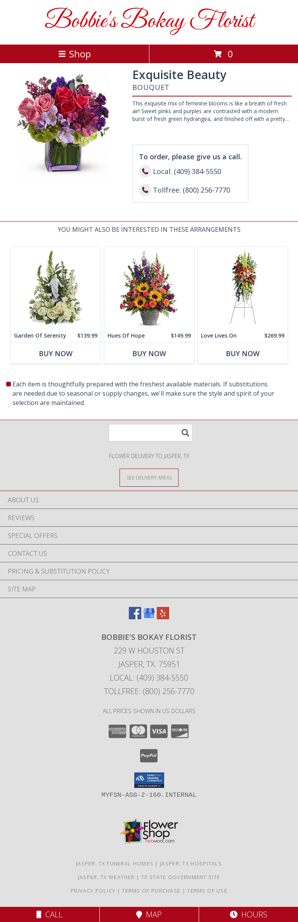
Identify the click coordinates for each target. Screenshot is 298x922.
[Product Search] (150, 432)
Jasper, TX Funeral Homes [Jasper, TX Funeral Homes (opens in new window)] (114, 863)
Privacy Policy (93, 890)
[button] (149, 780)
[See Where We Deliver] (149, 477)
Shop (74, 53)
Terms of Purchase (151, 890)
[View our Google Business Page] (149, 616)
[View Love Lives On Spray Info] (243, 288)
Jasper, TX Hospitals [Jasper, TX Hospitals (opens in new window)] (191, 863)
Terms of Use (207, 890)
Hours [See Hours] (248, 914)
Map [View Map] (149, 914)
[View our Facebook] (135, 616)
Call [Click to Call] (49, 914)
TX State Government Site (180, 877)
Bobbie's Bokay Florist (149, 21)
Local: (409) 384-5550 (149, 677)
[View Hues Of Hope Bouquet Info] (149, 288)
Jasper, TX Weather (106, 877)
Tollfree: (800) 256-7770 (149, 691)
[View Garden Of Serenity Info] (55, 288)
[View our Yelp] (163, 616)
